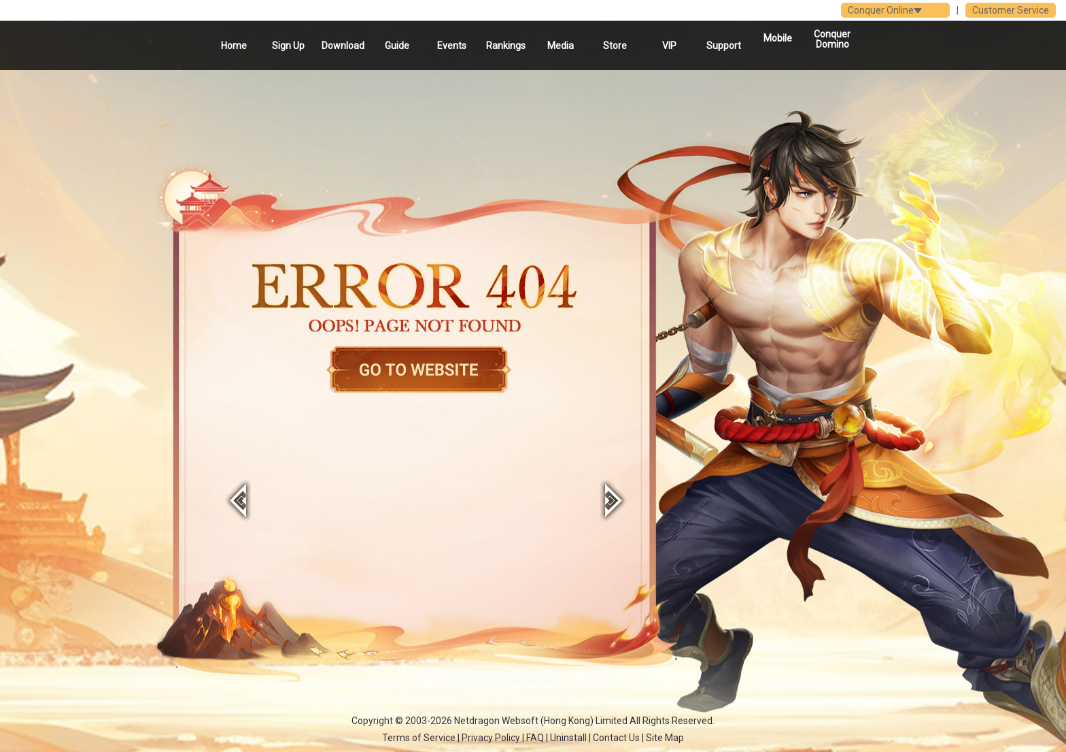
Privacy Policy (491, 737)
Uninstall (568, 737)
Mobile (777, 38)
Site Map (665, 737)
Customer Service (1010, 10)
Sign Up (288, 45)
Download (343, 45)
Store (615, 45)
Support (723, 45)
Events (451, 45)
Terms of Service (418, 737)
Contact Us (616, 737)
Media (560, 45)
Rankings (506, 45)
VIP (669, 45)
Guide (397, 45)
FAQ (535, 737)
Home (234, 45)
